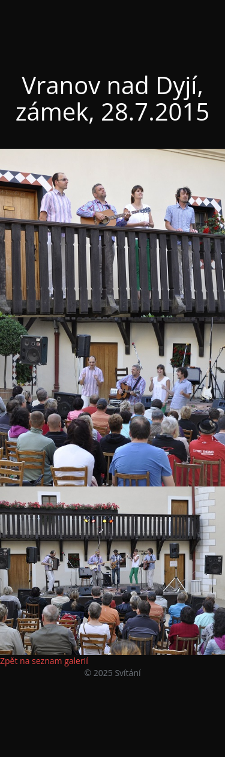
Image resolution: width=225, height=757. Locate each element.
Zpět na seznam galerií (44, 660)
